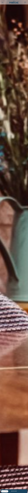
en (2, 2)
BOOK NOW (14, 491)
